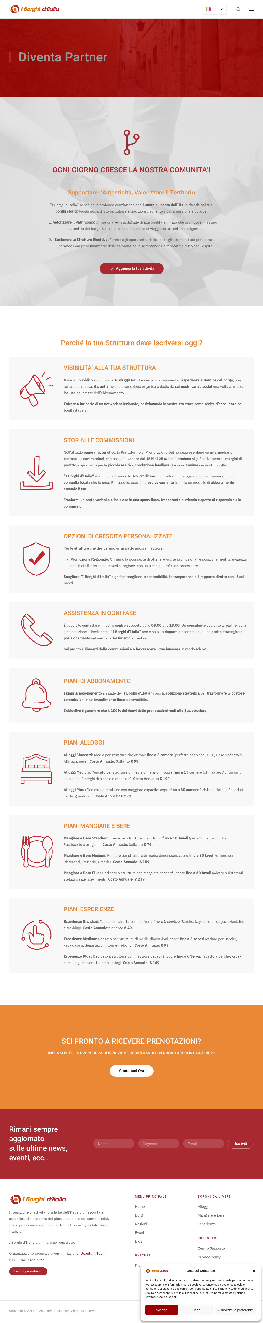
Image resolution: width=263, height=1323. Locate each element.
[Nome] (114, 1144)
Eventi (140, 1232)
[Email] (203, 1144)
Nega (196, 1310)
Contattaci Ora (131, 1076)
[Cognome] (159, 1144)
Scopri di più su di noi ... (28, 1271)
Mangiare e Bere (211, 1215)
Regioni (141, 1224)
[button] (254, 1270)
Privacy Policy (209, 1257)
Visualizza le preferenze (235, 1310)
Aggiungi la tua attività (131, 268)
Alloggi (203, 1206)
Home (140, 1206)
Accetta (161, 1310)
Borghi (140, 1215)
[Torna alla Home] (34, 9)
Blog (138, 1241)
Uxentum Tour (92, 1253)
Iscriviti (241, 1143)
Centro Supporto (211, 1248)
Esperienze (207, 1224)
